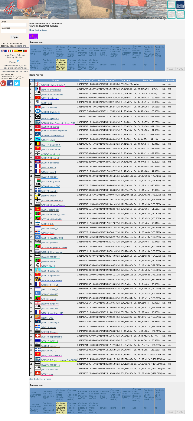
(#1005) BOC (47, 318)
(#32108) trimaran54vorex (53, 205)
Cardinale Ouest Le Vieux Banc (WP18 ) (93, 64)
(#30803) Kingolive (50, 304)
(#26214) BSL (47, 224)
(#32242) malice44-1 (51, 369)
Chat (24, 65)
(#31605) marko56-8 (50, 186)
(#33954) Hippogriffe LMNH (54, 247)
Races (13, 55)
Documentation (9, 65)
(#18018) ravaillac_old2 (52, 313)
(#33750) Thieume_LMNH (53, 214)
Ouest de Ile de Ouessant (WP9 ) (126, 51)
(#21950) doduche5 (50, 163)
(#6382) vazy (47, 374)
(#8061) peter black (50, 210)
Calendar (21, 55)
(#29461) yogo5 (48, 299)
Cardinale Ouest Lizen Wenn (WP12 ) (159, 51)
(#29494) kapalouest (50, 154)
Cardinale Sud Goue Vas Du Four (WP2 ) (48, 51)
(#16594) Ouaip (48, 196)
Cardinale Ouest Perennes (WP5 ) (82, 51)
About (23, 68)
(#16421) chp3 (48, 140)
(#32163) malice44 (50, 177)
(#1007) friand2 (48, 266)
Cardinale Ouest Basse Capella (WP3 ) (60, 51)
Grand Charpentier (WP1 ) (35, 51)
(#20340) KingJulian (50, 181)
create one (21, 46)
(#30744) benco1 (49, 108)
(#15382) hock (48, 233)
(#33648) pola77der (50, 271)
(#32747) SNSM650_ (51, 145)
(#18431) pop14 (48, 172)
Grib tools (23, 71)
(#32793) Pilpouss (49, 332)
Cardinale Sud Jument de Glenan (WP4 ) (72, 51)
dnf (123, 65)
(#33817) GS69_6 (49, 341)
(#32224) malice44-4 (51, 257)
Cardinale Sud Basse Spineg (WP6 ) (94, 51)
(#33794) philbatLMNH (51, 219)
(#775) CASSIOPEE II (51, 355)
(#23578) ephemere (50, 276)
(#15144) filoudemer (50, 149)
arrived (103, 65)
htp (145, 65)
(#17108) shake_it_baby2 (53, 85)
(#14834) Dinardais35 (51, 90)
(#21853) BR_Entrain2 (51, 280)
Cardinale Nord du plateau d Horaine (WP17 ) (82, 64)
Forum (12, 62)
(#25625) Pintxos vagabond (54, 131)
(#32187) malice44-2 (51, 308)
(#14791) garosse (49, 243)
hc (156, 65)
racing (113, 65)
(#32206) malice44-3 (51, 365)
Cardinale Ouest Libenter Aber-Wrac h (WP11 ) (149, 51)
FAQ (19, 65)
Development (14, 68)
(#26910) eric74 (48, 167)
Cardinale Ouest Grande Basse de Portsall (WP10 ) (137, 51)
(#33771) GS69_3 (49, 289)
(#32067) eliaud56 (49, 294)
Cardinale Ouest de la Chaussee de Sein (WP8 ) (115, 51)
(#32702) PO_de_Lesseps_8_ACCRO (59, 360)
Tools (5, 68)
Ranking (11, 57)
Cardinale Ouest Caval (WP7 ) (104, 51)
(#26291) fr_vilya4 (49, 285)
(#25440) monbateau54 (52, 94)
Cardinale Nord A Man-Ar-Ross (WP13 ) (36, 64)
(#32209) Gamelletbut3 (52, 200)
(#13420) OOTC (48, 351)
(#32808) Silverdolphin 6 (52, 135)
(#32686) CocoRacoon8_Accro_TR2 (58, 123)
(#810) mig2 (46, 103)
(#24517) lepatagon (50, 322)
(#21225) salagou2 (50, 98)
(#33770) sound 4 (49, 191)
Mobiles (18, 57)
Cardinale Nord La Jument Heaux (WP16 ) (72, 64)
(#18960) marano (49, 261)
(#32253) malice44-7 (51, 346)
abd (134, 65)
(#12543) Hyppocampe (52, 252)
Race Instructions (38, 30)
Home (6, 55)
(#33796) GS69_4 (49, 228)
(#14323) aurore (48, 327)
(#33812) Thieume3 (50, 158)
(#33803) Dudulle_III (50, 112)
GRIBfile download (9, 71)
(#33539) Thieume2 (50, 127)
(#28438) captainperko (51, 337)
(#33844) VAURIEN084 (52, 238)
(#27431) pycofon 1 (50, 118)
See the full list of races (40, 379)
